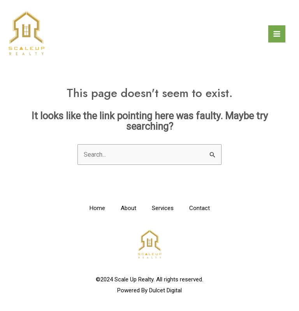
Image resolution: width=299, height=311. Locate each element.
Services (163, 208)
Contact (199, 208)
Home (97, 208)
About (128, 208)
